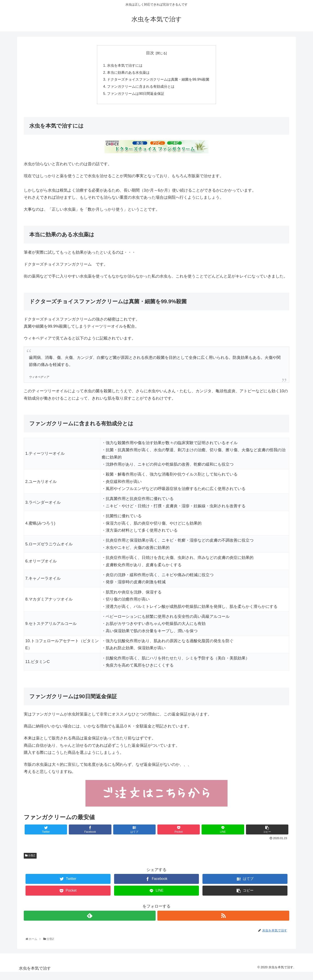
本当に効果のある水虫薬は (128, 73)
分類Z (30, 856)
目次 (150, 53)
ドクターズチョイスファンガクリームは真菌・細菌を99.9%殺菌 (158, 80)
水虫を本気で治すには (125, 66)
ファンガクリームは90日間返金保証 (135, 94)
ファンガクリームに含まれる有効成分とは (140, 87)
